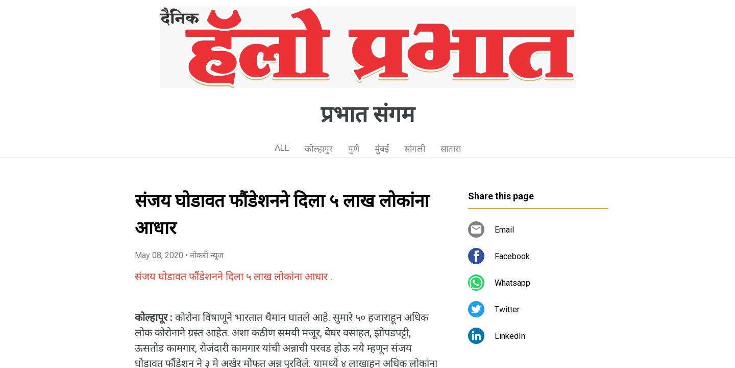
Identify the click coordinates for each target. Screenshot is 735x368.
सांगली (414, 149)
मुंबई (382, 149)
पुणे (353, 149)
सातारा (450, 149)
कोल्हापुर (319, 149)
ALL (282, 148)
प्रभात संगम (367, 114)
